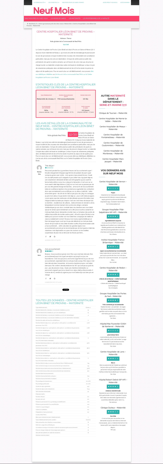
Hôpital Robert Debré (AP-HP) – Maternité (113, 381)
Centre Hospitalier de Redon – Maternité (113, 269)
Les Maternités (74, 18)
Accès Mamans (124, 2)
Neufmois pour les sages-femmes (73, 2)
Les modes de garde (58, 18)
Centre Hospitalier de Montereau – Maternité (113, 152)
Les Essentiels (53, 2)
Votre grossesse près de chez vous (51, 23)
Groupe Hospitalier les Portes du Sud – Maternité (113, 294)
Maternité (67, 23)
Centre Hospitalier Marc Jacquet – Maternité (113, 160)
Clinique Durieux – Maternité (113, 408)
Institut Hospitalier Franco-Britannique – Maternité (113, 241)
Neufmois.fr (33, 23)
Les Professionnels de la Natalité (96, 18)
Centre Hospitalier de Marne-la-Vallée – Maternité (113, 119)
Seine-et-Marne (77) (113, 104)
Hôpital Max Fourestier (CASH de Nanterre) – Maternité (113, 325)
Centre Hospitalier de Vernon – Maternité (113, 183)
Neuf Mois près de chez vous (36, 18)
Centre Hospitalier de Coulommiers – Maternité (113, 144)
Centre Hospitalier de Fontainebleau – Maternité (113, 136)
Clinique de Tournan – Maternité (113, 113)
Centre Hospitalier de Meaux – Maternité (113, 127)
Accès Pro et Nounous (110, 2)
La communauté (39, 2)
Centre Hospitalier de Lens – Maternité (113, 353)
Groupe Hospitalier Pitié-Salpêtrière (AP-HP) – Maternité (113, 210)
